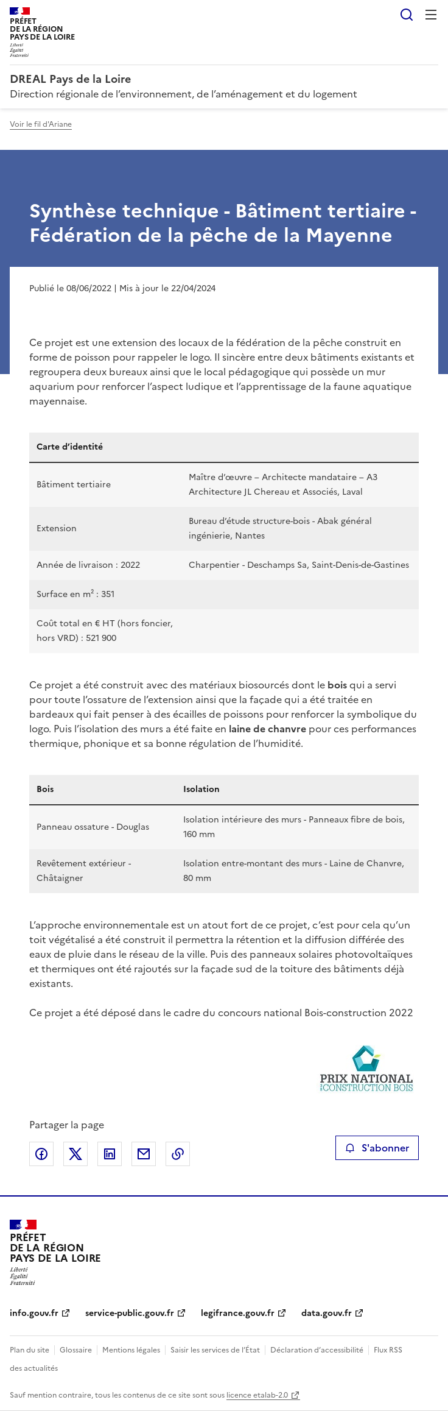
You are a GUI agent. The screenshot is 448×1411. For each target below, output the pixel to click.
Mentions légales (131, 1350)
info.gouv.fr (34, 1313)
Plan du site (29, 1350)
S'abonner (377, 1147)
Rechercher (406, 14)
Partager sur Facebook (41, 1154)
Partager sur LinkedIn (109, 1154)
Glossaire (76, 1350)
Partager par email (143, 1154)
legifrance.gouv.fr (238, 1313)
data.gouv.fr (326, 1313)
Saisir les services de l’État (215, 1350)
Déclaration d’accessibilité (316, 1350)
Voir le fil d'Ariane (41, 124)
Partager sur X (75, 1154)
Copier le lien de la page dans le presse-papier (178, 1154)
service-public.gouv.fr (129, 1313)
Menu (431, 14)
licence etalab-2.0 (257, 1395)
